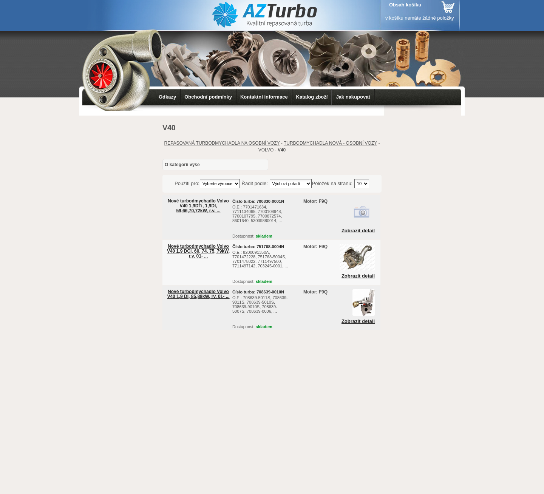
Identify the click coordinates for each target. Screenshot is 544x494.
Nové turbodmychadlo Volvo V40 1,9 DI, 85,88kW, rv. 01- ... (198, 294)
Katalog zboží (312, 97)
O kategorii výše (182, 164)
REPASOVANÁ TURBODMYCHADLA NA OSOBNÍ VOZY (222, 143)
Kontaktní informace (264, 97)
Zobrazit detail (358, 230)
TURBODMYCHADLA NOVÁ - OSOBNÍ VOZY (330, 143)
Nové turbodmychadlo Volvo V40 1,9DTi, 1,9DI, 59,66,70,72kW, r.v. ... (198, 205)
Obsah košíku (405, 5)
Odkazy (167, 97)
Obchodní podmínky (208, 97)
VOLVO (266, 150)
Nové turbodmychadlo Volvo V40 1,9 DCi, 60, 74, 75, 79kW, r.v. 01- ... (198, 251)
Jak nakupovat (353, 97)
